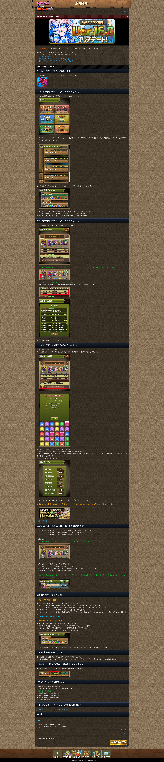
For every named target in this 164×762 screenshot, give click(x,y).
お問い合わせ (106, 754)
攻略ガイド (67, 754)
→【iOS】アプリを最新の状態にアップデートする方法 (55, 61)
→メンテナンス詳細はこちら (46, 56)
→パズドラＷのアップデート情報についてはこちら (54, 59)
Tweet (126, 11)
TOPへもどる (45, 6)
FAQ (96, 754)
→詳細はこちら (42, 521)
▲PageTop (123, 730)
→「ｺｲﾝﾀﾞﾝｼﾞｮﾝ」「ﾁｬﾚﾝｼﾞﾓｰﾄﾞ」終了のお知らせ (53, 709)
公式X (57, 754)
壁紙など (77, 754)
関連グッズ (86, 754)
